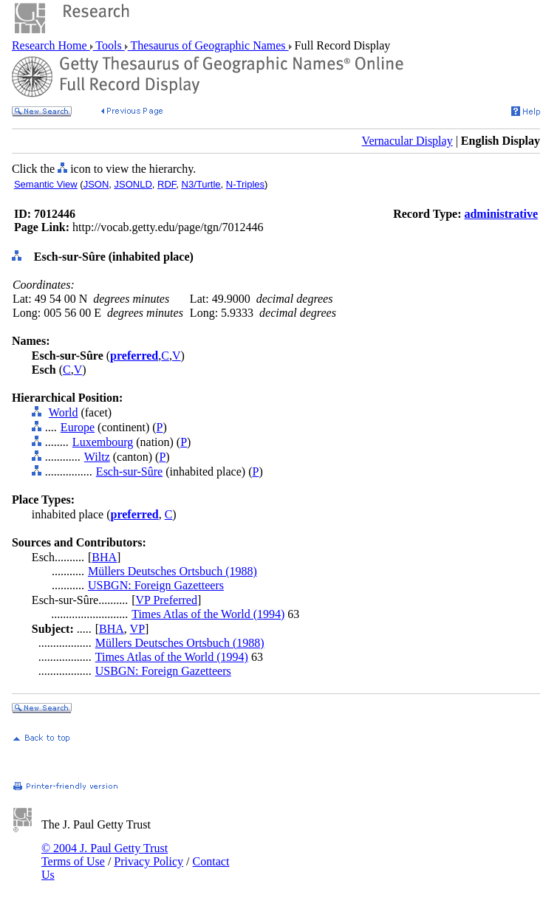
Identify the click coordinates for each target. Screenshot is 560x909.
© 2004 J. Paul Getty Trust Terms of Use (104, 855)
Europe (78, 427)
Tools (109, 45)
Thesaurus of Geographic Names (208, 45)
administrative (501, 213)
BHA (104, 557)
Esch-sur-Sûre (129, 471)
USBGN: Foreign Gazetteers (156, 585)
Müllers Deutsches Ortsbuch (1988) (172, 571)
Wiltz (97, 456)
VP (137, 628)
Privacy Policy (148, 861)
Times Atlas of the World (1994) (208, 614)
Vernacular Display (407, 140)
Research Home (51, 45)
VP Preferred (166, 600)
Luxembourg (102, 442)
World (63, 412)
